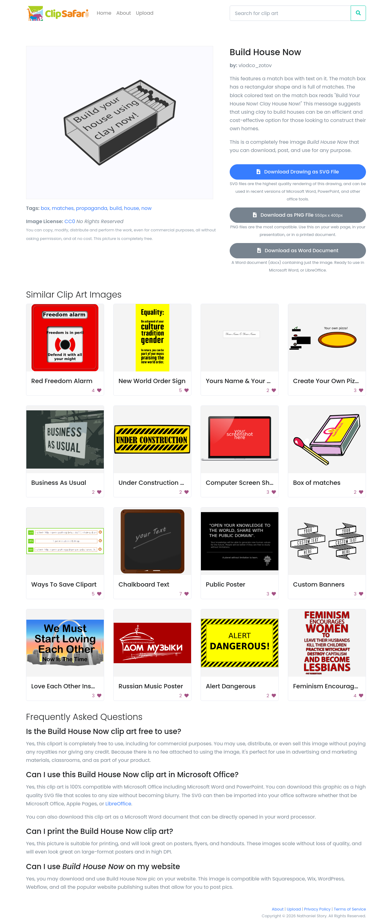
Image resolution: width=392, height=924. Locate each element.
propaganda (91, 208)
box (45, 208)
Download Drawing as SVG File (298, 171)
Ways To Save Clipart (63, 584)
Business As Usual (58, 482)
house (131, 208)
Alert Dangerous (231, 686)
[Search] (290, 13)
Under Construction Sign (156, 482)
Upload (144, 13)
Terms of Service (350, 909)
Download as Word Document (297, 250)
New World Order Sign (152, 381)
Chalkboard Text (144, 584)
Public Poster (225, 584)
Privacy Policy (317, 909)
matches (63, 208)
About (123, 13)
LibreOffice (118, 803)
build (116, 208)
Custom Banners (319, 584)
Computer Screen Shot (241, 482)
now (146, 208)
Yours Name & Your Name (245, 381)
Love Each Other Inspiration (73, 686)
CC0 (70, 221)
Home (104, 13)
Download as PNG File (298, 215)
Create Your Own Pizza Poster (338, 381)
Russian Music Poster (151, 686)
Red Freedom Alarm (61, 381)
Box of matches (317, 482)
